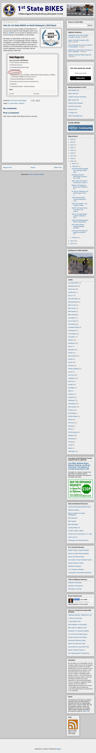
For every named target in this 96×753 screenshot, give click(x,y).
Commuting (71, 324)
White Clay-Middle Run (75, 116)
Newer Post (7, 167)
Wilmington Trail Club (74, 589)
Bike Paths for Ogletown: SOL (77, 628)
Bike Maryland (72, 518)
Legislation (71, 378)
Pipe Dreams (72, 407)
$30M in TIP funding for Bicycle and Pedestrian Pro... (79, 186)
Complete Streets (73, 327)
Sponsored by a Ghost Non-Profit (78, 647)
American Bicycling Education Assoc (79, 507)
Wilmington (71, 451)
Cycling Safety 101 (74, 527)
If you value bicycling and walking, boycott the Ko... (79, 232)
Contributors (72, 330)
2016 (72, 158)
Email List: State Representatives (78, 553)
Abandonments (73, 286)
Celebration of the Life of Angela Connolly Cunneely (78, 36)
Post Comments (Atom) (37, 174)
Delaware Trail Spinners (75, 586)
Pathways (71, 400)
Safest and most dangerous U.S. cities (80, 534)
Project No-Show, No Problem (77, 637)
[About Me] (86, 711)
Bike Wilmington (73, 524)
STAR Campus (72, 432)
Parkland (71, 397)
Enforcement (72, 356)
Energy (70, 353)
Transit (70, 445)
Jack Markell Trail (73, 90)
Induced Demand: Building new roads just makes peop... (80, 170)
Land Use (71, 375)
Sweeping (71, 438)
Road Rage (71, 413)
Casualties (71, 318)
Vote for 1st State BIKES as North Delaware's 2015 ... (79, 215)
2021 (72, 145)
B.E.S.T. (70, 295)
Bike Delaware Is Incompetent (77, 624)
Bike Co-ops (72, 305)
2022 (72, 142)
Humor (70, 372)
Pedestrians (72, 403)
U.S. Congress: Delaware (76, 569)
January (74, 237)
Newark (70, 384)
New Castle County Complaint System (80, 560)
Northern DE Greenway (75, 103)
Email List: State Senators (76, 557)
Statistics (21, 103)
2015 (72, 161)
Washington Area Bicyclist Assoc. (78, 540)
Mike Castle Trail (73, 100)
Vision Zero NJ (72, 537)
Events (70, 362)
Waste (70, 448)
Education (71, 349)
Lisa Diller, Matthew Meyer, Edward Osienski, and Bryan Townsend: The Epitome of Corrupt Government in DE (79, 466)
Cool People (72, 334)
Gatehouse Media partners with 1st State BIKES (80, 221)
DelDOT (70, 340)
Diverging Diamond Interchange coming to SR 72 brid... (79, 176)
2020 (72, 147)
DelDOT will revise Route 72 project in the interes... (79, 209)
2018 (72, 153)
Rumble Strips (72, 416)
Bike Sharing (72, 314)
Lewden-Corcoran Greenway (77, 97)
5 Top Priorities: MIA (74, 621)
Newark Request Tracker (76, 563)
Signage (70, 426)
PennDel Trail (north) (74, 106)
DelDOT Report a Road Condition (78, 550)
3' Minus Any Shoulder (75, 618)
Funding (70, 365)
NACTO (70, 381)
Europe (70, 359)
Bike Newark (72, 521)
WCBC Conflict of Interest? (76, 650)
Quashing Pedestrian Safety (77, 640)
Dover (70, 346)
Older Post (58, 167)
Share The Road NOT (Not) (76, 643)
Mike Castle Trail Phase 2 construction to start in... (80, 181)
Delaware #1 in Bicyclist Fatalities (78, 631)
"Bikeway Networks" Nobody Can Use (80, 615)
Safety (70, 419)
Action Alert (71, 289)
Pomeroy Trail (72, 109)
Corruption (71, 337)
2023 (72, 139)
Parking (70, 394)
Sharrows (71, 423)
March (74, 163)
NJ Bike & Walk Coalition (76, 531)
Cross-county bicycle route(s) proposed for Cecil (79, 199)
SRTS (70, 429)
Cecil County (72, 321)
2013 (72, 243)
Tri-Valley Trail (72, 112)
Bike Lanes (71, 308)
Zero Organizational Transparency (78, 653)
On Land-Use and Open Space (77, 634)
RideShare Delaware (74, 566)
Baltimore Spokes (73, 510)
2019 (72, 150)
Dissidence (71, 343)
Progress (71, 410)
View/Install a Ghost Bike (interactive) (79, 572)
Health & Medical (73, 368)
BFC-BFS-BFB (72, 299)
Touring (70, 442)
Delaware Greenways (75, 582)
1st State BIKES (13, 103)
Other (70, 391)
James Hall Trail (73, 93)
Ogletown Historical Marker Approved (79, 55)
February (75, 166)
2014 (72, 241)
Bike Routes (72, 311)
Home (33, 167)
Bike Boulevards (73, 302)
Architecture (72, 292)
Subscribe (80, 78)
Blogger (58, 749)
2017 (72, 156)
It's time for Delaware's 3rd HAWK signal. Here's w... (80, 193)
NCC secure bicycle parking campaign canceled (78, 226)
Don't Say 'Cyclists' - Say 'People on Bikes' (79, 204)
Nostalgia (71, 388)
